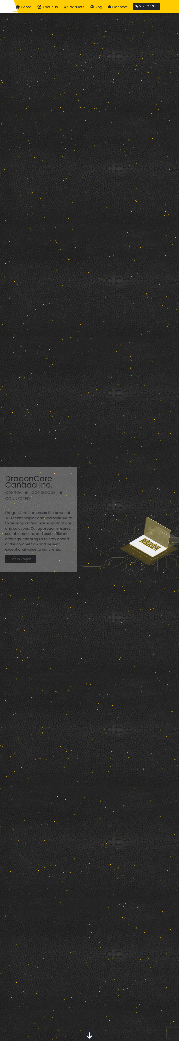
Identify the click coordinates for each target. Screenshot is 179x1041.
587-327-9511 (146, 6)
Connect (118, 7)
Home (24, 7)
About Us (47, 7)
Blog (96, 7)
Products (74, 7)
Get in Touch (15, 559)
